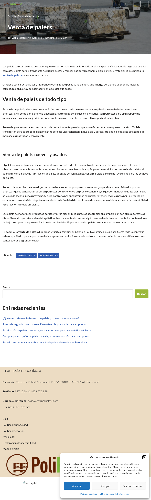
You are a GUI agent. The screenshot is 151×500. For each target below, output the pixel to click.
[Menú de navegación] (144, 4)
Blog (20, 16)
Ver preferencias (132, 485)
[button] (144, 457)
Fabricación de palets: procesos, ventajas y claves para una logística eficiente (47, 330)
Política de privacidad (108, 494)
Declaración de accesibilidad (19, 465)
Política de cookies (88, 494)
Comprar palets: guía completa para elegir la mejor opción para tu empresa (46, 336)
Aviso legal (124, 494)
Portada (12, 16)
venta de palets (12, 75)
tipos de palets (26, 255)
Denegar (105, 485)
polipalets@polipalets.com (43, 423)
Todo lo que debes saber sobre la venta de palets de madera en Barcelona (45, 342)
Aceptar (76, 485)
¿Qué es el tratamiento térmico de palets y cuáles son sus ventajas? (41, 318)
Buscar (7, 287)
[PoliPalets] (13, 4)
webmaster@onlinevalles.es (27, 37)
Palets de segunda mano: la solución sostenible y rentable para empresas (44, 324)
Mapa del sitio (11, 471)
